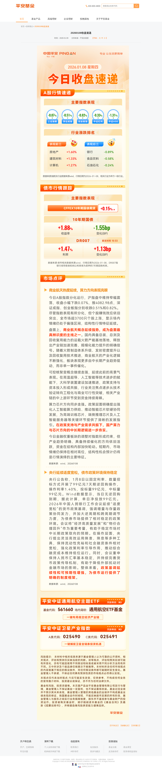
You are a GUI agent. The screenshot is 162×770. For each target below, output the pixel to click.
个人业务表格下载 (52, 747)
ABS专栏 (74, 751)
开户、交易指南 (27, 747)
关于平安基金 (102, 19)
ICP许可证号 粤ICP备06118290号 (86, 764)
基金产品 (35, 19)
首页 (22, 19)
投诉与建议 (95, 751)
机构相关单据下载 (52, 751)
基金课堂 (127, 747)
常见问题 (24, 751)
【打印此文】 (114, 725)
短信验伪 (94, 747)
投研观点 (29, 26)
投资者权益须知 (130, 751)
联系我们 (74, 747)
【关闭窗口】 (136, 725)
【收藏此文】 (125, 725)
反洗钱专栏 (113, 751)
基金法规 (112, 747)
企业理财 (68, 19)
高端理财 (52, 19)
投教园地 (84, 19)
